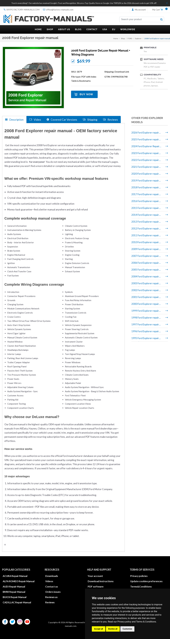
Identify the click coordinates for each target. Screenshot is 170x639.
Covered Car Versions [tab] (62, 119)
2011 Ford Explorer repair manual (145, 236)
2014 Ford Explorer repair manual (145, 215)
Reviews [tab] (110, 119)
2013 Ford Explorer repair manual (145, 222)
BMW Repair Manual (14, 591)
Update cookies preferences (146, 581)
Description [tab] (14, 119)
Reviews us (51, 596)
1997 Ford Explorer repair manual (145, 325)
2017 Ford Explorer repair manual (145, 195)
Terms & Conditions (146, 621)
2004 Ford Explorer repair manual (145, 277)
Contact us (51, 586)
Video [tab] (35, 119)
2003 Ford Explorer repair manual (145, 284)
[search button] (161, 19)
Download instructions (100, 581)
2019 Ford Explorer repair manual (145, 181)
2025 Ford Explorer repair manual (145, 140)
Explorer (138, 38)
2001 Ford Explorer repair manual (145, 298)
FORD (130, 38)
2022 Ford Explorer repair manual (145, 160)
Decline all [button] (112, 629)
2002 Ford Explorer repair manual (145, 291)
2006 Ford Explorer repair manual (145, 263)
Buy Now (86, 94)
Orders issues (53, 591)
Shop (123, 38)
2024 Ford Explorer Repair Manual (145, 147)
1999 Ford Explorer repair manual (145, 311)
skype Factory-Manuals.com (21, 9)
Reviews (50, 602)
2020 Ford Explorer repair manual (145, 174)
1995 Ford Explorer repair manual (145, 339)
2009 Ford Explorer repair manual (145, 250)
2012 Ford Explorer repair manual (145, 229)
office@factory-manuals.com (58, 9)
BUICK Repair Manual (14, 596)
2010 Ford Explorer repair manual (145, 243)
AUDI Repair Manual (14, 586)
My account (139, 9)
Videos (49, 581)
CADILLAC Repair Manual (17, 602)
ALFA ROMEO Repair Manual (18, 581)
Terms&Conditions (141, 586)
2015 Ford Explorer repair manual (145, 208)
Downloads (51, 575)
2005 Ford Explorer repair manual (145, 270)
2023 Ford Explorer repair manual (145, 154)
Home (115, 38)
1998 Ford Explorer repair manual (145, 318)
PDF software (96, 586)
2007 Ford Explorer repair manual (145, 256)
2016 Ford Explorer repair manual (145, 202)
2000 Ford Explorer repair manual (145, 304)
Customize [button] (127, 629)
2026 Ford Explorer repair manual (145, 133)
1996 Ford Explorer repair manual (145, 332)
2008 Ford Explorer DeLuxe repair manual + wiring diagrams (100, 52)
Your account (95, 575)
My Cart (159, 10)
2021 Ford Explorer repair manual (145, 167)
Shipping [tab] (90, 119)
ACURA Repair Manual (15, 575)
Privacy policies (139, 575)
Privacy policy (124, 621)
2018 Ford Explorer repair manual (145, 188)
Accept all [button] (98, 629)
